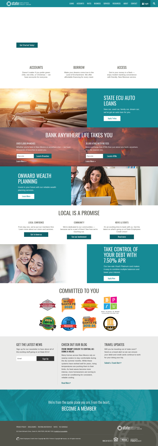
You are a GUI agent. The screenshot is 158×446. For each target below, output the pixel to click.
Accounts (80, 3)
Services (107, 3)
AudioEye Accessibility (60, 430)
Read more (122, 235)
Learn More (20, 159)
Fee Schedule (65, 425)
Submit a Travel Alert (112, 361)
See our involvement (79, 235)
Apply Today (114, 117)
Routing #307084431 (46, 425)
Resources (117, 3)
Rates (89, 3)
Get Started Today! (28, 44)
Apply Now (114, 277)
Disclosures (33, 425)
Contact (134, 3)
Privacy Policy (21, 425)
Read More (66, 381)
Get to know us (36, 233)
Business (97, 3)
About (125, 3)
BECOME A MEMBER (79, 407)
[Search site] (154, 3)
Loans (71, 3)
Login (145, 3)
